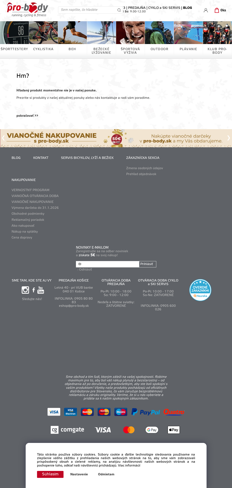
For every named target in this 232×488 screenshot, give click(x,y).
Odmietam (106, 474)
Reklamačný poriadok (28, 220)
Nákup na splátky (25, 231)
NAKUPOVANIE (24, 180)
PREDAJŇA (137, 8)
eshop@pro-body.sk (74, 305)
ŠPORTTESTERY (14, 49)
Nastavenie (79, 474)
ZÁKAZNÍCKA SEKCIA (142, 158)
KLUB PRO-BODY (217, 51)
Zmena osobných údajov (144, 168)
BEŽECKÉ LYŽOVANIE (101, 51)
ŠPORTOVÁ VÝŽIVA (130, 51)
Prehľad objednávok (141, 174)
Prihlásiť (146, 264)
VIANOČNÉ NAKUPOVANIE (33, 202)
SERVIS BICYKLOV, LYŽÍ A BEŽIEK (87, 158)
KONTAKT (40, 158)
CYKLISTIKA (43, 49)
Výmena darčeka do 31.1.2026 (35, 207)
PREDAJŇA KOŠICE (74, 280)
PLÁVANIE (188, 49)
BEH (72, 49)
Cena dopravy (22, 237)
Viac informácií (129, 465)
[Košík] (219, 10)
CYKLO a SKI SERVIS (164, 8)
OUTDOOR (159, 49)
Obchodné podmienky (28, 213)
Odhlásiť (85, 269)
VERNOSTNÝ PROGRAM (30, 190)
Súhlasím (50, 474)
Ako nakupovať (23, 225)
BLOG (16, 158)
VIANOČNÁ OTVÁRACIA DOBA (35, 196)
